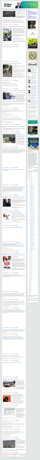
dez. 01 (30, 270)
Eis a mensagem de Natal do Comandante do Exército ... (32, 223)
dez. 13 (30, 259)
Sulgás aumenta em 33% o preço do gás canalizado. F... (32, 198)
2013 (29, 289)
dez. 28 (30, 181)
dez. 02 (30, 269)
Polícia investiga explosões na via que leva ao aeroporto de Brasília (11, 133)
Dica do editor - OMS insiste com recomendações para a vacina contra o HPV (12, 394)
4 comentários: (10, 61)
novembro (30, 271)
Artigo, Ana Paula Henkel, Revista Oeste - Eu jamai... (32, 213)
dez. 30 (30, 179)
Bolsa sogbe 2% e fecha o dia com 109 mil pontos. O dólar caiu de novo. (11, 439)
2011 (29, 291)
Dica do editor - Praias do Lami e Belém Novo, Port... (32, 231)
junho (29, 276)
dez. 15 (30, 257)
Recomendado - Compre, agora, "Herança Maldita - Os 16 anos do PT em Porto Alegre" (13, 9)
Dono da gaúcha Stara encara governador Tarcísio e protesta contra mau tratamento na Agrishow (34, 91)
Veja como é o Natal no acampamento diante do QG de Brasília (10, 46)
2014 (29, 288)
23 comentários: (10, 80)
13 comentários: (10, 225)
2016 (29, 286)
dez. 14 (30, 258)
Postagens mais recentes (5, 455)
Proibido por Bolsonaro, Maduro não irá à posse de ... (32, 235)
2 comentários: (10, 327)
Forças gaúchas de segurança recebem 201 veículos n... (32, 239)
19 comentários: (10, 44)
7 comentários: (10, 167)
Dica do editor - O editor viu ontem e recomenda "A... (32, 217)
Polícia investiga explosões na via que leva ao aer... (32, 204)
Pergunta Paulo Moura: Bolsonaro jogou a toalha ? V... (32, 237)
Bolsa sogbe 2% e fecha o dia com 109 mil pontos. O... (32, 248)
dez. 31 (30, 178)
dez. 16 (30, 256)
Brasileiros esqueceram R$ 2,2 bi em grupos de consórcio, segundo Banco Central (13, 301)
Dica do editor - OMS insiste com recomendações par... (32, 241)
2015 (29, 287)
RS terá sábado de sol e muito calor (7, 422)
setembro (30, 273)
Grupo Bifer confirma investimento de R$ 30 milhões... (32, 200)
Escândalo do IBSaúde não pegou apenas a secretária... (32, 219)
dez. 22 (30, 251)
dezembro (30, 177)
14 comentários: (10, 291)
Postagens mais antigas (22, 455)
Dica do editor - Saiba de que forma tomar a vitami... (32, 211)
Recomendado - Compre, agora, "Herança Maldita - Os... (32, 186)
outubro (30, 272)
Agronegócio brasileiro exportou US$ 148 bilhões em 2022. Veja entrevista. (12, 309)
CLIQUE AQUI (4, 78)
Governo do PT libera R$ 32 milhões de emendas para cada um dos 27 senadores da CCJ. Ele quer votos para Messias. (34, 95)
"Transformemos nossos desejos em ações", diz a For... (32, 209)
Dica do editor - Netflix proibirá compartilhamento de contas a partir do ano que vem (13, 293)
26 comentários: (10, 88)
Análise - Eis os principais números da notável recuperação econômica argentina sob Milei (32, 106)
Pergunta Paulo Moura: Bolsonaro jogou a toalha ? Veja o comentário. (11, 362)
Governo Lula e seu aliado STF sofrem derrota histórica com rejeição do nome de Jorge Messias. (34, 70)
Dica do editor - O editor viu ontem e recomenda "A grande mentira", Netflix (12, 227)
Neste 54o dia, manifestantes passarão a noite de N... (32, 206)
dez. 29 (30, 180)
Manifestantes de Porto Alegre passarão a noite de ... (32, 188)
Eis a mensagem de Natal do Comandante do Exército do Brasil (10, 274)
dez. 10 (30, 262)
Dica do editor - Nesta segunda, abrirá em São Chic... (32, 202)
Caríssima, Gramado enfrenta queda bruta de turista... (32, 192)
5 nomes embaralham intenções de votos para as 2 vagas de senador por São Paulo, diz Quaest (32, 115)
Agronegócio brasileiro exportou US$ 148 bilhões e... (32, 229)
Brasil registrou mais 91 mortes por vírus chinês (8, 407)
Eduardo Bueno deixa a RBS (6, 82)
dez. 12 (30, 260)
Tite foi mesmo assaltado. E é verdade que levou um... (32, 215)
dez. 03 (30, 268)
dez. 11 (30, 261)
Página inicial (14, 455)
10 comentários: (10, 184)
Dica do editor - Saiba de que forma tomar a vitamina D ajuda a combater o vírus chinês (13, 186)
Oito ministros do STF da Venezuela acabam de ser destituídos (34, 76)
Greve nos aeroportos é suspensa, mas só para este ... (32, 246)
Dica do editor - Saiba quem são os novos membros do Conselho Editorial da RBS (32, 110)
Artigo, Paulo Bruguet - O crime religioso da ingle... (32, 196)
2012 (29, 290)
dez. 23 (30, 250)
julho (29, 275)
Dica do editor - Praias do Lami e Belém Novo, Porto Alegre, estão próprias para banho (13, 329)
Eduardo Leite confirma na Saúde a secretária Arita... (32, 221)
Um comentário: (10, 24)
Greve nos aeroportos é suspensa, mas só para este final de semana (11, 431)
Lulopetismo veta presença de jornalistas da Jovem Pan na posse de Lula (12, 336)
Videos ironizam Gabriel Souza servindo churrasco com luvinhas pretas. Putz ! (34, 81)
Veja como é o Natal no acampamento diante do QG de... (32, 190)
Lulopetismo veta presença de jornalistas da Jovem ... (32, 233)
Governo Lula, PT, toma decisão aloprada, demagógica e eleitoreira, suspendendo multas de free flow (34, 86)
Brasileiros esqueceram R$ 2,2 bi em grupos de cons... (32, 227)
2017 (29, 285)
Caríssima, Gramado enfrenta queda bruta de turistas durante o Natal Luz (12, 63)
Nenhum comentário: (11, 124)
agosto (30, 274)
